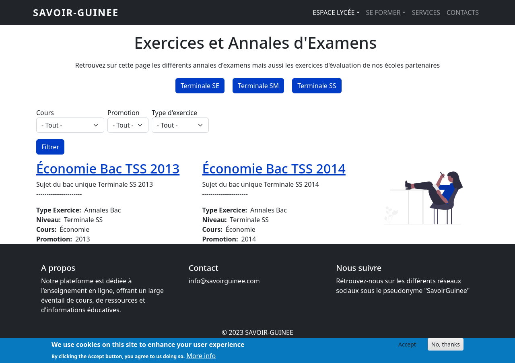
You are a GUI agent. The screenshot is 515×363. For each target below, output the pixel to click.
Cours (45, 112)
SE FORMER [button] (383, 12)
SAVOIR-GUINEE (76, 12)
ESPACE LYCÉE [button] (333, 12)
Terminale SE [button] (200, 85)
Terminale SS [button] (316, 85)
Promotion (123, 112)
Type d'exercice (174, 112)
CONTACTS (463, 12)
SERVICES (426, 12)
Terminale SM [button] (258, 85)
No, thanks (445, 347)
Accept (407, 347)
